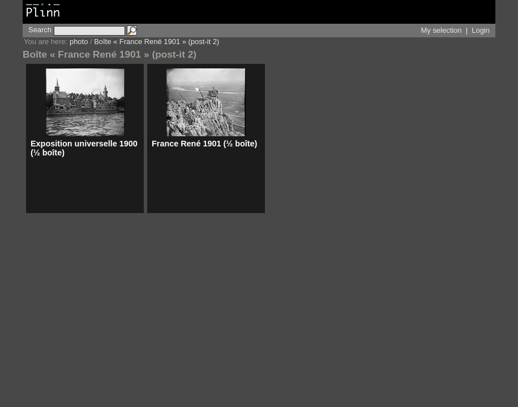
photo (79, 41)
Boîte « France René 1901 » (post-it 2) (156, 41)
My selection (441, 30)
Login (481, 30)
